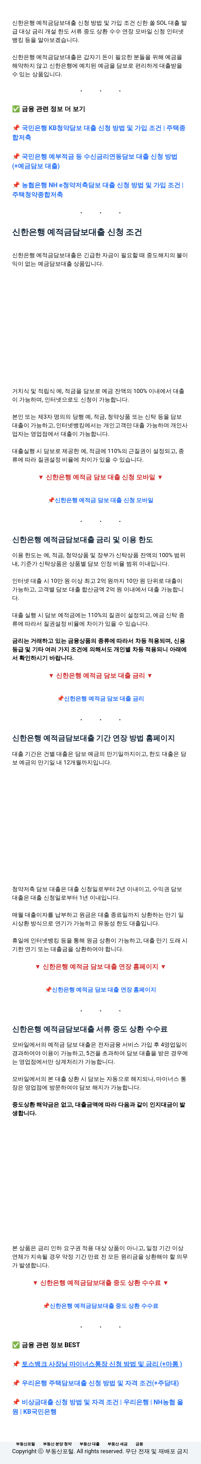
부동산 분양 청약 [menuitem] (57, 1444)
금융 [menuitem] (139, 1444)
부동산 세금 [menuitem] (117, 1444)
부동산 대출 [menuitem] (90, 1444)
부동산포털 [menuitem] (25, 1444)
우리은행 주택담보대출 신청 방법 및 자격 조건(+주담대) (100, 1383)
